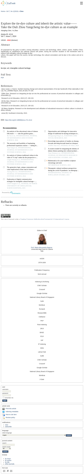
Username (5, 389)
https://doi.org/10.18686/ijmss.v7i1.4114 (18, 120)
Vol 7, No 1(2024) (12, 11)
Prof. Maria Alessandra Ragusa (41, 247)
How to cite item (11, 414)
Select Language (7, 433)
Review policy (10, 417)
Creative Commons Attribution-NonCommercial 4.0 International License (44, 219)
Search (8, 444)
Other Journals (9, 464)
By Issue (8, 459)
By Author (8, 460)
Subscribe (8, 426)
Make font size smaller (4, 470)
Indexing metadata (12, 411)
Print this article (11, 408)
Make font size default (8, 470)
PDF (2, 78)
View (6, 425)
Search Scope (6, 447)
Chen (22, 11)
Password (5, 393)
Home (3, 11)
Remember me (9, 398)
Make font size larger (11, 470)
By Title (7, 462)
